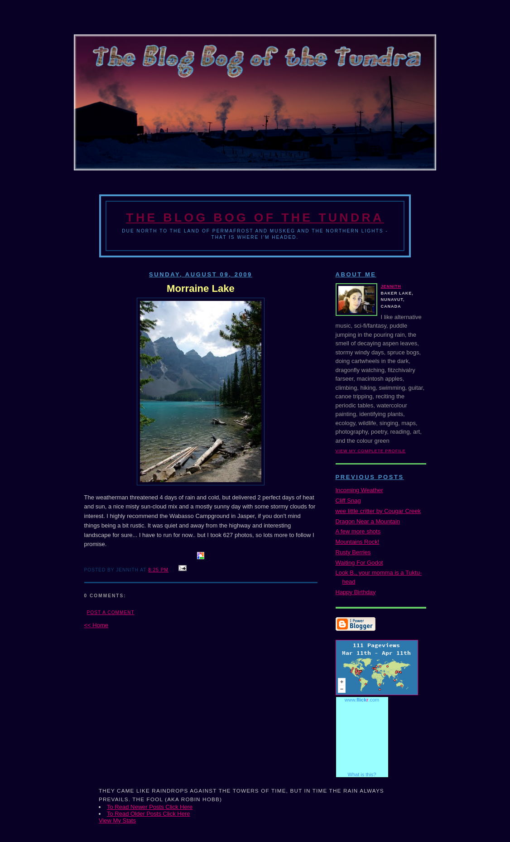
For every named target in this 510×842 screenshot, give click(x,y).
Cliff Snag (348, 500)
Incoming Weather (359, 490)
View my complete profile (371, 451)
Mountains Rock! (358, 541)
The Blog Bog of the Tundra (255, 217)
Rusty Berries (353, 552)
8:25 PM (158, 569)
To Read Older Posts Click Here (148, 813)
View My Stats (117, 820)
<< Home (96, 625)
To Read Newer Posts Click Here (149, 806)
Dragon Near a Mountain (368, 521)
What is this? (362, 774)
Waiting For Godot (359, 562)
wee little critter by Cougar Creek (378, 511)
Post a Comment (111, 612)
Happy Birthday (356, 592)
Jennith (391, 286)
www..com (362, 699)
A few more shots (358, 531)
